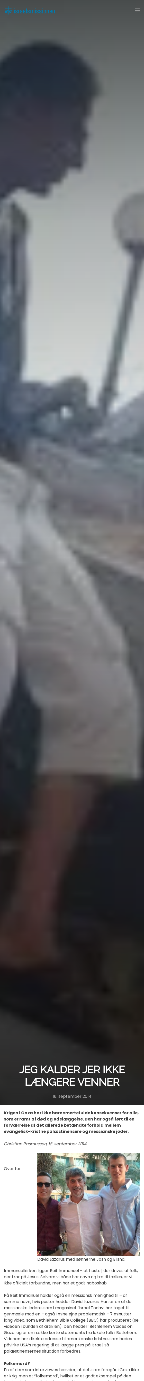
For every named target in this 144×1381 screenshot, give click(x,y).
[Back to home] (29, 10)
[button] (137, 10)
